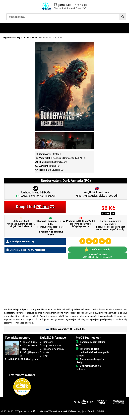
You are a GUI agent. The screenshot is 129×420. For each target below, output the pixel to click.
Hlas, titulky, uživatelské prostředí (97, 194)
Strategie (56, 154)
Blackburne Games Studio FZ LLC (68, 158)
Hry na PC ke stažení (27, 37)
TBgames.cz (9, 37)
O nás (46, 352)
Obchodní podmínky (53, 349)
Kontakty (48, 342)
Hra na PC (54, 166)
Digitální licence (59, 162)
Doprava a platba (52, 345)
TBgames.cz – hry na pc (70, 5)
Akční (48, 154)
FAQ (45, 356)
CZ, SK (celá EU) (56, 169)
